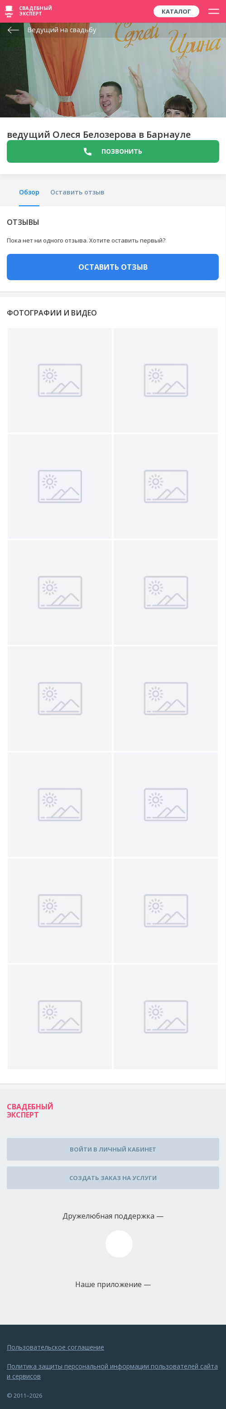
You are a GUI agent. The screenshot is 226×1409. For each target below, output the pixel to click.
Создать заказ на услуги (113, 1178)
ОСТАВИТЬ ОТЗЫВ (113, 267)
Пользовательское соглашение (55, 1347)
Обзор (29, 192)
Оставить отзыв (77, 192)
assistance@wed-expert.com (119, 1244)
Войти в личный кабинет (113, 1149)
